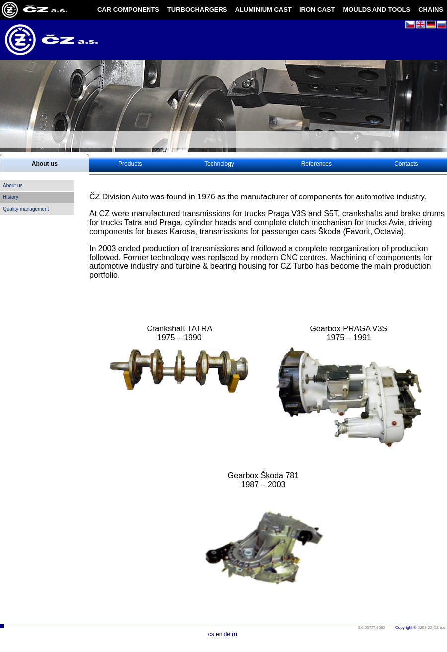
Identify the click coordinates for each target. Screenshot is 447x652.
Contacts (406, 163)
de (227, 634)
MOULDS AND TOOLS (376, 9)
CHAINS (430, 9)
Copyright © (405, 627)
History (10, 197)
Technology (219, 163)
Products (130, 163)
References (316, 163)
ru (234, 634)
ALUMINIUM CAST (263, 9)
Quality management (26, 209)
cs (211, 634)
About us (45, 163)
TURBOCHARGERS (197, 9)
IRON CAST (317, 9)
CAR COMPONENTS (128, 9)
